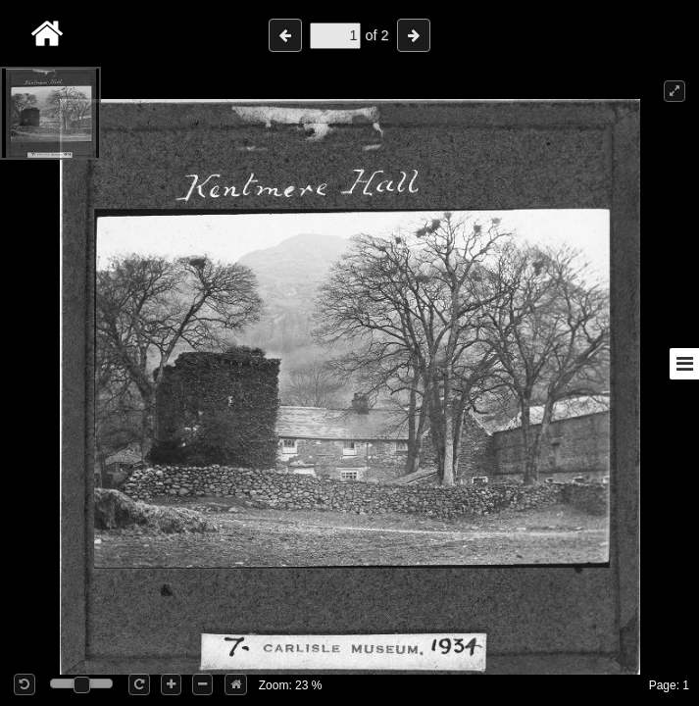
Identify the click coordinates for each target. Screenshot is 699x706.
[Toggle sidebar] (684, 363)
